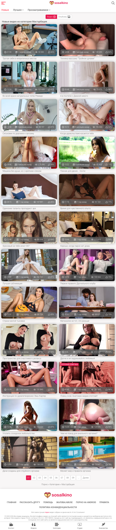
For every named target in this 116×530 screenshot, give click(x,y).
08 (67, 478)
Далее (86, 478)
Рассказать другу (30, 502)
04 (45, 478)
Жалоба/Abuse (64, 502)
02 (34, 478)
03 (39, 478)
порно (47, 512)
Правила (104, 502)
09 (73, 478)
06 (56, 478)
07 (62, 478)
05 (51, 478)
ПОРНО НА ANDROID (86, 502)
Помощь (48, 502)
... (78, 478)
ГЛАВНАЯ (11, 502)
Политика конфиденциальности (58, 507)
